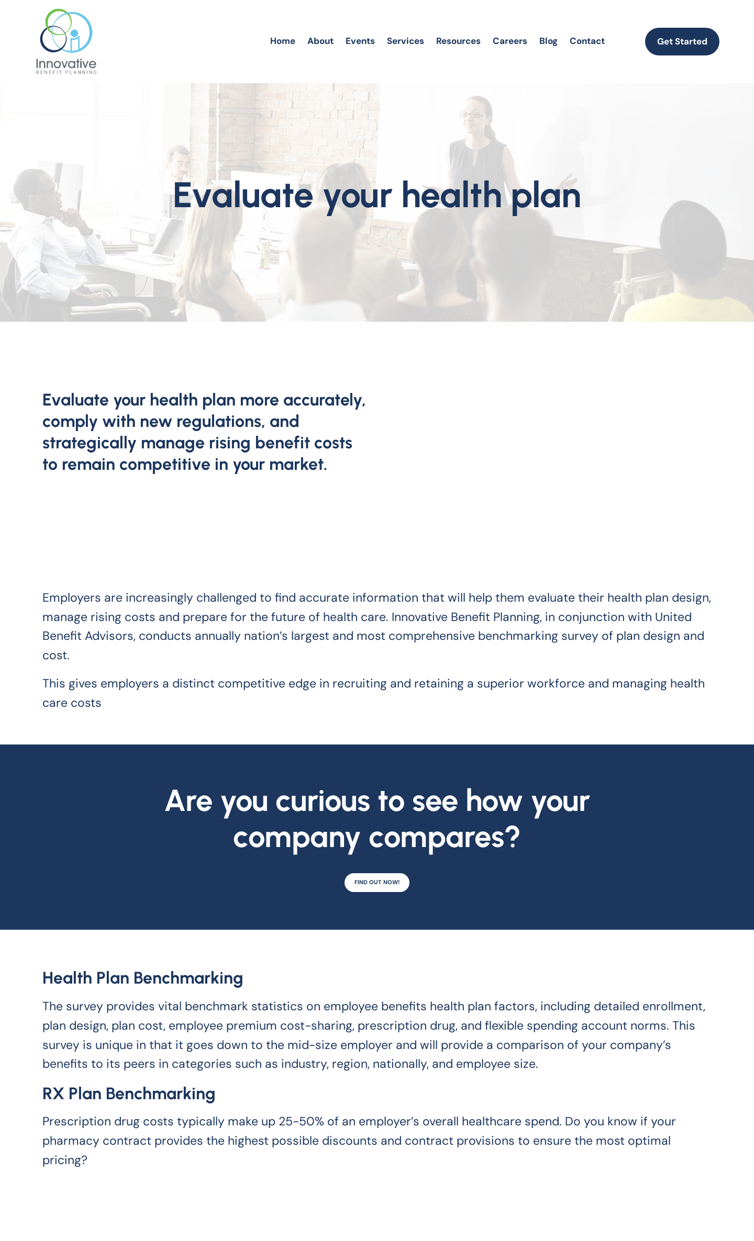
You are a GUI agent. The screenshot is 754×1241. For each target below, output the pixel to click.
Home (282, 41)
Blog (548, 41)
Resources (458, 41)
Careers (510, 41)
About (320, 41)
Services (405, 41)
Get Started (682, 41)
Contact (587, 41)
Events (360, 41)
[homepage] (66, 41)
